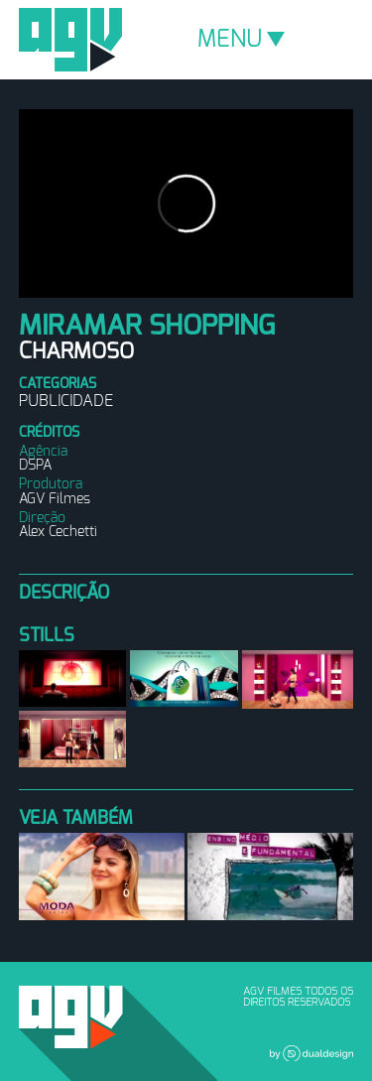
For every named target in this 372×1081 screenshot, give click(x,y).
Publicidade (66, 401)
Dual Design (311, 1053)
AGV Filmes (70, 39)
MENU (241, 40)
